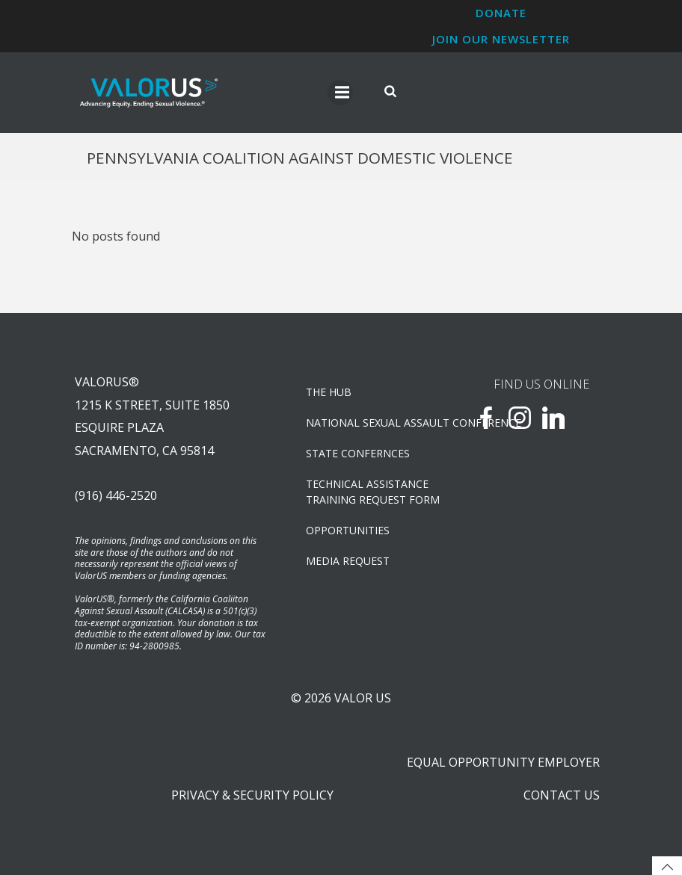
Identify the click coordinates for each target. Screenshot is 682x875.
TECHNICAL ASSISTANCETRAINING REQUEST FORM (371, 492)
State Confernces (358, 453)
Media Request (348, 561)
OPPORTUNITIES (348, 530)
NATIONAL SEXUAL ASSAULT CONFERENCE (371, 422)
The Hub (328, 392)
